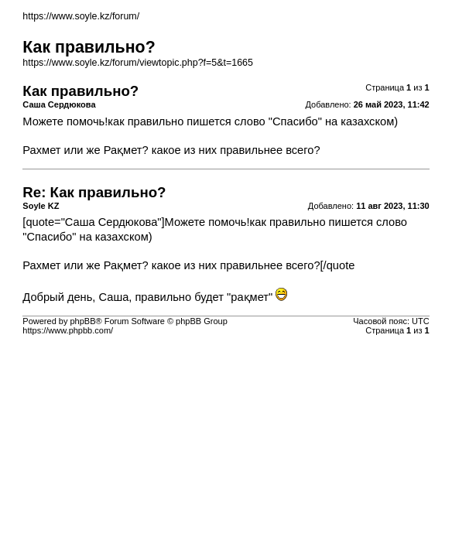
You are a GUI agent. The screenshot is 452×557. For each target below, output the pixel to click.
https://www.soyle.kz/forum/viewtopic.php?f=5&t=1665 (137, 62)
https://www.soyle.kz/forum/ (80, 16)
